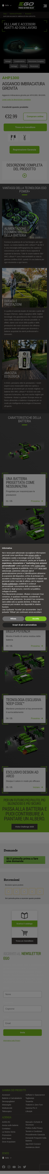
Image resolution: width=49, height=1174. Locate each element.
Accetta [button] (35, 619)
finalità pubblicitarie (10, 584)
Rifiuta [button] (13, 619)
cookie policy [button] (40, 566)
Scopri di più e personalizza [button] (24, 625)
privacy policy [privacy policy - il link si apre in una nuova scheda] (33, 555)
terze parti (43, 568)
